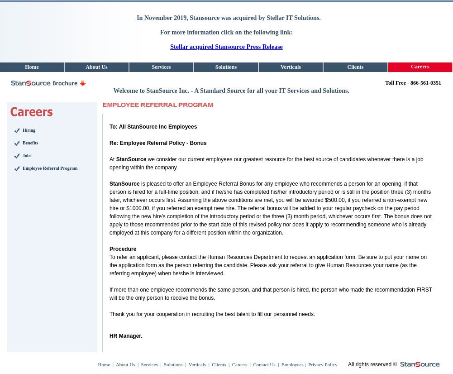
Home (104, 364)
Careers (240, 364)
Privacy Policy (322, 364)
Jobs (27, 155)
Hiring (29, 130)
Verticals (197, 364)
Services (149, 364)
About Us (125, 364)
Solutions (173, 364)
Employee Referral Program (50, 168)
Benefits (30, 142)
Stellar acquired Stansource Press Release (226, 46)
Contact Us (264, 364)
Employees (292, 364)
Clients (219, 364)
